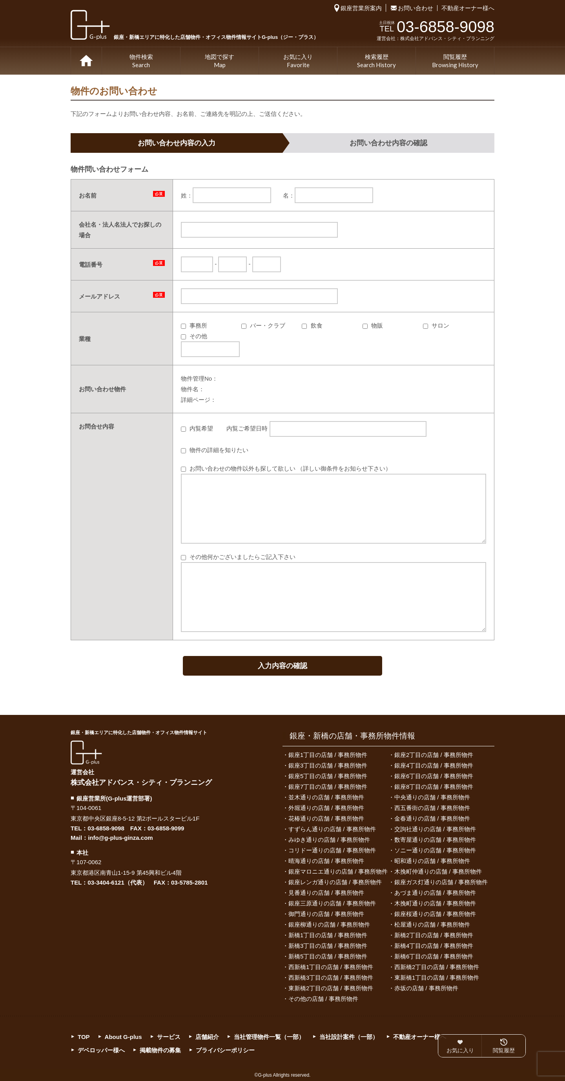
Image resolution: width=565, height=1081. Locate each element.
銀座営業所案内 (361, 8)
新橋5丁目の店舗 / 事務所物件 (327, 956)
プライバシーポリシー (225, 1050)
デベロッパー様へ (101, 1050)
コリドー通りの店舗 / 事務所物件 (332, 850)
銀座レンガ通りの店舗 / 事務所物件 (335, 882)
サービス (168, 1036)
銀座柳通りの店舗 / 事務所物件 (329, 924)
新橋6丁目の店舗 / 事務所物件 (433, 956)
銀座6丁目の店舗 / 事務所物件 (433, 776)
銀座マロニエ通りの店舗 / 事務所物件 (338, 871)
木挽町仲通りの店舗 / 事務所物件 (438, 871)
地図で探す (219, 61)
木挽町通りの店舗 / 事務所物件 (435, 903)
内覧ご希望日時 (326, 428)
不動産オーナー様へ (467, 8)
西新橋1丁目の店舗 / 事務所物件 (330, 967)
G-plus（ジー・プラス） (86, 752)
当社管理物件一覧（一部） (269, 1036)
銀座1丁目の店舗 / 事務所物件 (327, 754)
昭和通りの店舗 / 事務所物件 (432, 860)
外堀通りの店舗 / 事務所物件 (326, 807)
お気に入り (298, 61)
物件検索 (141, 61)
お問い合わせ (415, 8)
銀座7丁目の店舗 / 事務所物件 (327, 786)
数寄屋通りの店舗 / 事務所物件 (435, 839)
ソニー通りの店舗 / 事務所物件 (435, 850)
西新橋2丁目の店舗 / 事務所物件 (436, 967)
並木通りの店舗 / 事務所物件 (326, 797)
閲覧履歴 (455, 61)
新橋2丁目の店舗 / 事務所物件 (433, 935)
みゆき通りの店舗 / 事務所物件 (329, 839)
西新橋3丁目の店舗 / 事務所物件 (330, 977)
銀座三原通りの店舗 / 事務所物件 (332, 903)
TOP (86, 61)
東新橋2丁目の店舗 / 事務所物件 (330, 988)
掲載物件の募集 (160, 1050)
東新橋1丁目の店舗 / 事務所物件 (436, 977)
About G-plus (123, 1036)
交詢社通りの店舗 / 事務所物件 (435, 829)
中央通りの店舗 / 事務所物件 (432, 797)
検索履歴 (376, 61)
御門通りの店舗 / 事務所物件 (326, 914)
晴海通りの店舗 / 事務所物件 (326, 860)
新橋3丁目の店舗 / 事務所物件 (327, 945)
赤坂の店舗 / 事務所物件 (426, 988)
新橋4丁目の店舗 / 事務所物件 (433, 945)
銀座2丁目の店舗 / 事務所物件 (433, 754)
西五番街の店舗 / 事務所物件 (432, 807)
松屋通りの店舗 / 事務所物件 (432, 924)
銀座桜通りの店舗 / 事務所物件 (435, 914)
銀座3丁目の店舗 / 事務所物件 (327, 765)
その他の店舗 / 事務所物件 (323, 998)
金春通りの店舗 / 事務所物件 (432, 818)
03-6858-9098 (105, 828)
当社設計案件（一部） (348, 1036)
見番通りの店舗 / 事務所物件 (326, 892)
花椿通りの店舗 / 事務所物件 (326, 818)
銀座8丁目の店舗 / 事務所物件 (433, 786)
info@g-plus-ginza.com (120, 837)
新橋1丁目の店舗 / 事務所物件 (327, 935)
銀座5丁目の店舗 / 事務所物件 (327, 776)
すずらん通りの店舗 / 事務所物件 (332, 829)
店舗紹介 (207, 1036)
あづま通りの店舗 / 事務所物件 (435, 892)
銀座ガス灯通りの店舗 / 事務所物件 (441, 882)
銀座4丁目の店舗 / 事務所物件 (433, 765)
